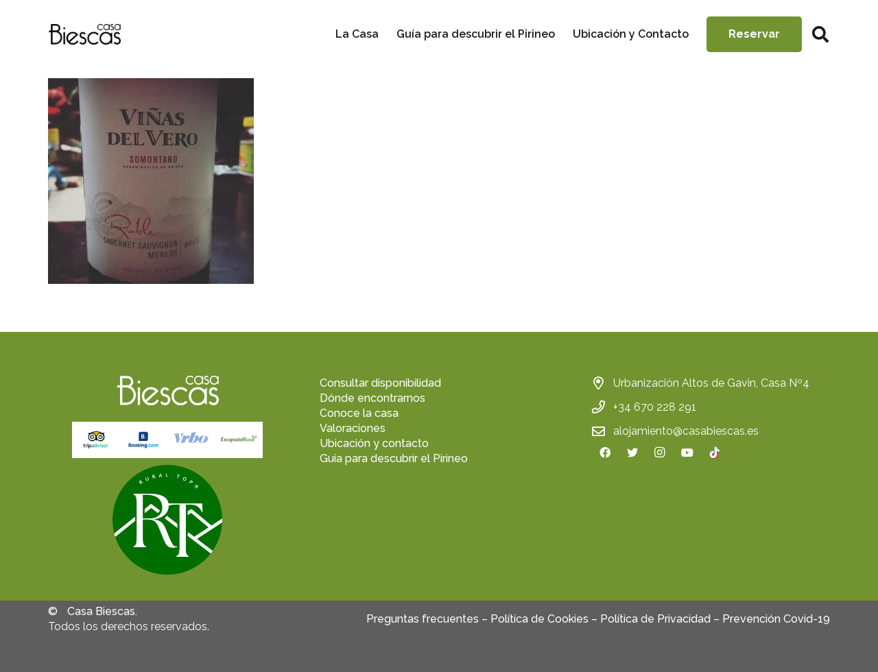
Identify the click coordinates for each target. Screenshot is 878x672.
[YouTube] (687, 452)
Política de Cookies (539, 618)
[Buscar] (820, 34)
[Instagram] (660, 452)
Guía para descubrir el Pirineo (394, 458)
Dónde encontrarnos (372, 398)
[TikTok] (714, 452)
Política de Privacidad (655, 618)
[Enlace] (84, 34)
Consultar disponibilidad (380, 382)
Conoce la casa (359, 413)
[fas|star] (167, 522)
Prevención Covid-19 (776, 618)
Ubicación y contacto (374, 443)
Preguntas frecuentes (422, 618)
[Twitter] (632, 452)
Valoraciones (352, 428)
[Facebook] (605, 452)
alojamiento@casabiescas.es (686, 430)
